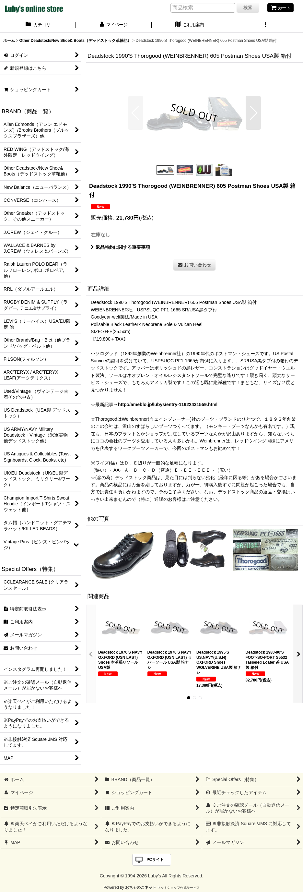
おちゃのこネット (140, 887)
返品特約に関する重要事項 (120, 247)
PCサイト (155, 859)
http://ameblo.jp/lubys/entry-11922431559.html (167, 404)
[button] (265, 25)
